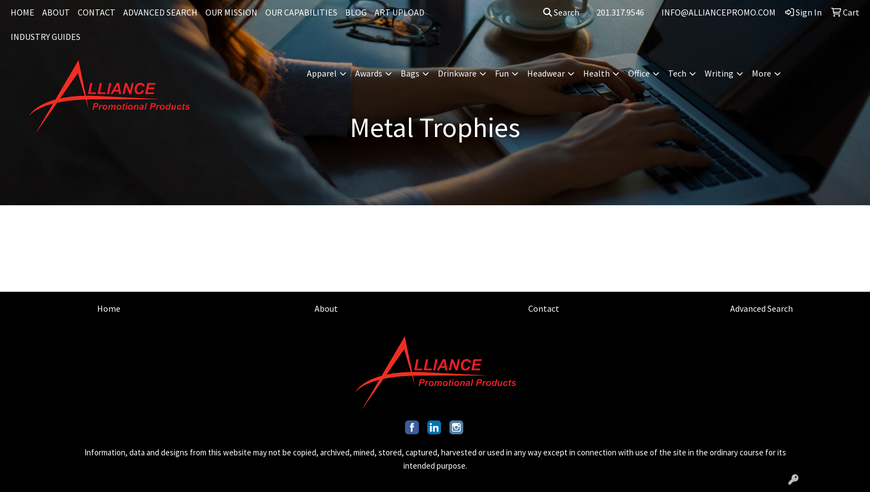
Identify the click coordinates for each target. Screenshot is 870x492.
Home (108, 308)
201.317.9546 (620, 12)
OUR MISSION (231, 12)
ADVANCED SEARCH (160, 12)
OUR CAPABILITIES (301, 12)
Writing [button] (719, 73)
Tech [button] (677, 73)
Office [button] (639, 73)
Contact (543, 308)
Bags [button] (410, 73)
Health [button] (596, 73)
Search (561, 12)
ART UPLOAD (399, 12)
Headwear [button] (546, 73)
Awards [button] (368, 73)
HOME (22, 12)
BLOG (356, 12)
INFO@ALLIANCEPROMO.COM (718, 12)
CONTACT (96, 12)
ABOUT (56, 12)
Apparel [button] (322, 73)
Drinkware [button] (457, 73)
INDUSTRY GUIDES (45, 36)
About (326, 308)
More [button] (761, 73)
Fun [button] (502, 73)
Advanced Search (761, 308)
